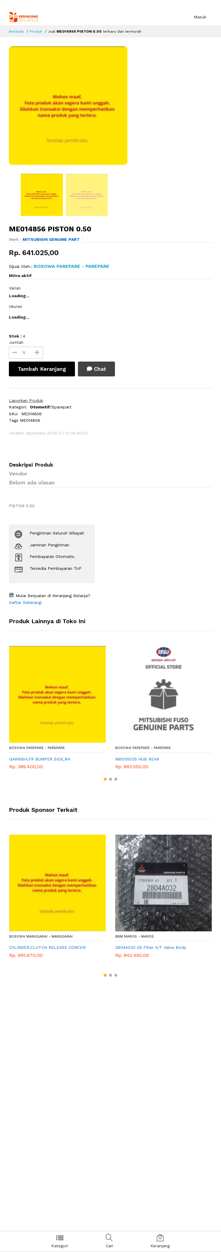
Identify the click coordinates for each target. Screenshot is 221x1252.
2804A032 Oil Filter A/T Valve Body (150, 947)
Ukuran (15, 306)
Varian (15, 288)
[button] (105, 779)
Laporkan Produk (26, 400)
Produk (36, 31)
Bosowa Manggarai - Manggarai (41, 936)
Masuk (200, 17)
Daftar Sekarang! (25, 602)
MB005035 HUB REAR (137, 759)
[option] (110, 105)
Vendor (18, 473)
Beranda (16, 31)
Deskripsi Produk (31, 465)
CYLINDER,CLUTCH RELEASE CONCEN (47, 947)
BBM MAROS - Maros (134, 936)
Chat (96, 369)
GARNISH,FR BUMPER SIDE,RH (39, 759)
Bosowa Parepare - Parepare (37, 748)
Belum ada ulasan (32, 482)
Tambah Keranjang (42, 369)
